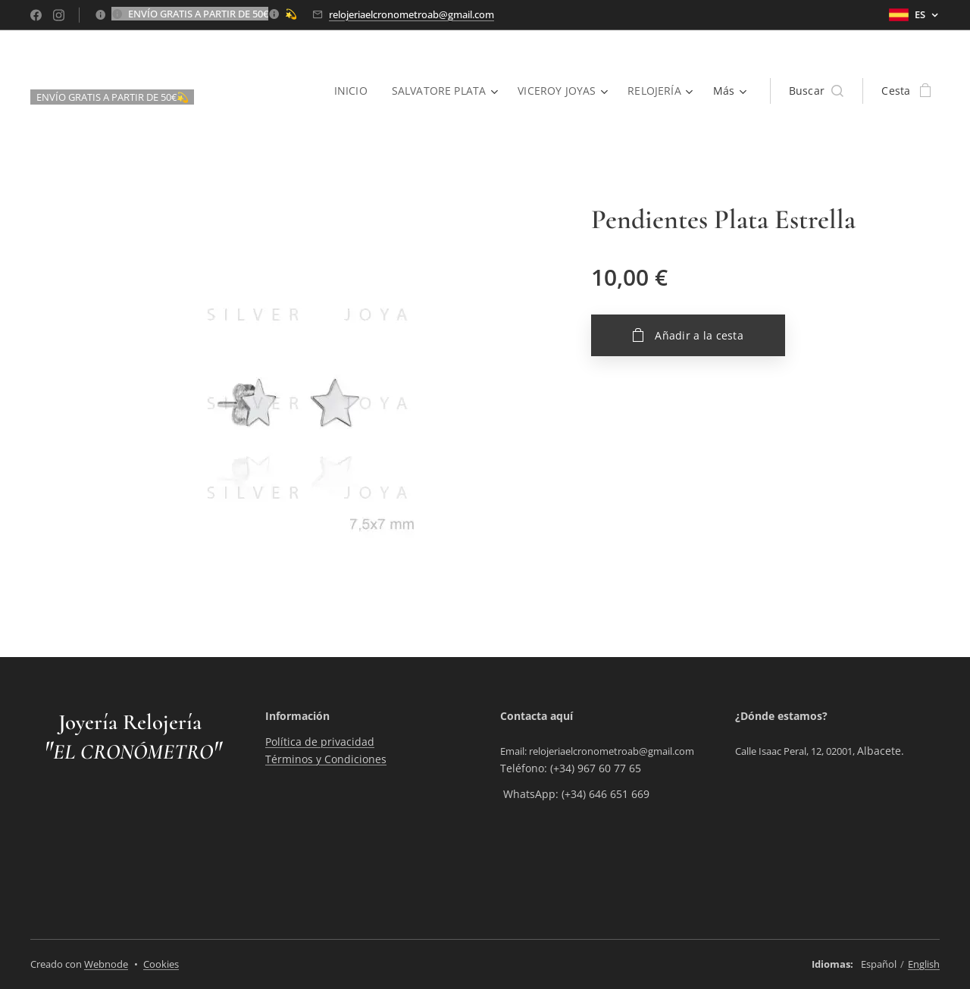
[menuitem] (352, 91)
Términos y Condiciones (325, 759)
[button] (816, 91)
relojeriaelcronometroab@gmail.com (411, 14)
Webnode (106, 964)
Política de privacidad (319, 742)
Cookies (161, 964)
